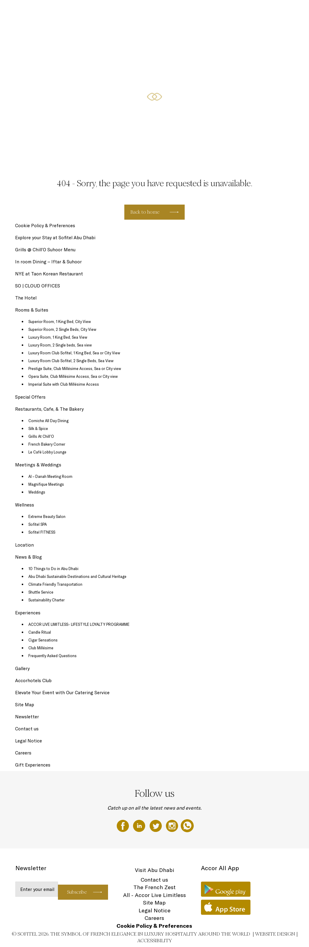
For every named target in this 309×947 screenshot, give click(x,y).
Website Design (275, 934)
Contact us (27, 729)
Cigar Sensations (43, 640)
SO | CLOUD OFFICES (37, 286)
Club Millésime (40, 647)
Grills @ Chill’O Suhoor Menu (45, 249)
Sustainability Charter (46, 599)
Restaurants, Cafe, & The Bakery (214, 11)
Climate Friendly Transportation (55, 584)
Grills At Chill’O (41, 436)
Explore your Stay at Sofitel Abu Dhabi (55, 237)
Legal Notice (28, 741)
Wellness (24, 505)
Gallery (22, 668)
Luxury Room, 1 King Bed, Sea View (57, 337)
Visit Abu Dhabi (154, 870)
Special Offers (172, 11)
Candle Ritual (39, 632)
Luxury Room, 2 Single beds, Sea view (60, 345)
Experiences (27, 613)
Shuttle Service (40, 592)
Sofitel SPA (37, 524)
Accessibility (154, 940)
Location (24, 545)
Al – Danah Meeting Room (50, 476)
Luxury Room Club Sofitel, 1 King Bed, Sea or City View (74, 352)
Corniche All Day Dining (48, 420)
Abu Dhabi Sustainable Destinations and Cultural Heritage (77, 576)
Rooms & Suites (143, 11)
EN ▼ (288, 11)
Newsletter (27, 717)
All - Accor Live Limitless (154, 895)
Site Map (24, 704)
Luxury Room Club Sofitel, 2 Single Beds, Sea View (70, 360)
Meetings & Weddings (261, 11)
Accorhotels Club (33, 680)
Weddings (36, 492)
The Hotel (87, 11)
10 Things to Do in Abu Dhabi (53, 568)
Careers (23, 753)
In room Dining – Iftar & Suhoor (48, 262)
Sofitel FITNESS (41, 532)
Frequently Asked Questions (52, 655)
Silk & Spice (38, 428)
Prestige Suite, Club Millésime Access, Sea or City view (74, 368)
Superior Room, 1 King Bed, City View (59, 321)
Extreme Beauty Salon (46, 516)
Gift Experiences (113, 11)
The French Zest (154, 887)
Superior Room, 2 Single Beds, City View (62, 329)
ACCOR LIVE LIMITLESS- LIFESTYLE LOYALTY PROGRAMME (78, 624)
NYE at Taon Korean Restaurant (49, 274)
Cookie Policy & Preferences (45, 225)
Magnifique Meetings (46, 484)
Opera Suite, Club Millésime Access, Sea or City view (73, 376)
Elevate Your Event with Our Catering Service (62, 692)
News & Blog (28, 557)
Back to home (145, 212)
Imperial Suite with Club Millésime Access (63, 384)
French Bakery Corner (46, 444)
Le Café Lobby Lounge (47, 452)
